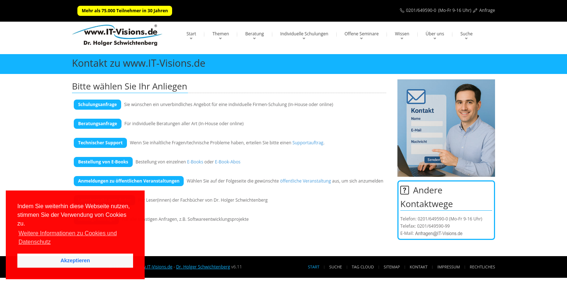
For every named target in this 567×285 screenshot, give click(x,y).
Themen (220, 34)
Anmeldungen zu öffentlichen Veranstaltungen (128, 181)
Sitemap (392, 266)
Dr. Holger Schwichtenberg (203, 267)
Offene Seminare (362, 34)
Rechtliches (482, 266)
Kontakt (418, 266)
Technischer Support (100, 143)
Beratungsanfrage (97, 123)
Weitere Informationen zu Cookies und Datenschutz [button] (67, 237)
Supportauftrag (308, 143)
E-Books (195, 162)
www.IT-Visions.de (154, 267)
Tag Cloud (363, 266)
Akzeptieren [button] (75, 260)
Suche (466, 34)
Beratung (254, 34)
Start (191, 34)
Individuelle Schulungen (304, 34)
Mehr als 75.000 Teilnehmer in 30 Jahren (125, 11)
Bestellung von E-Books (103, 162)
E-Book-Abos (227, 162)
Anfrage (487, 10)
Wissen (402, 34)
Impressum (448, 266)
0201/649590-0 (421, 10)
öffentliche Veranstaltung (305, 181)
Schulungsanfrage (97, 104)
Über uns (435, 34)
